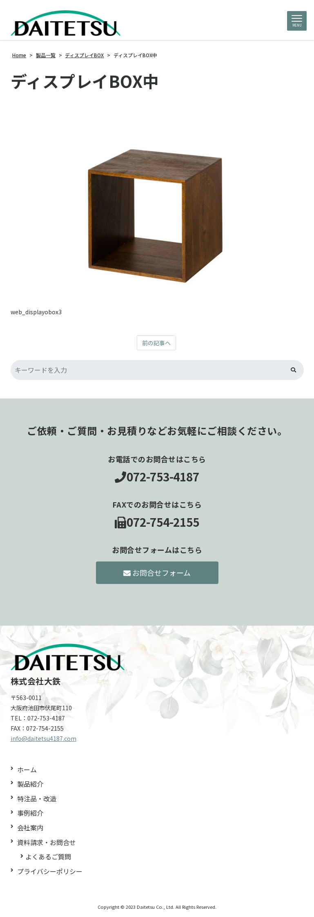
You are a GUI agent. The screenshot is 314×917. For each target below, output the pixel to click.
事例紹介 (30, 813)
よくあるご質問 (48, 856)
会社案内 (30, 827)
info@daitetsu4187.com (43, 738)
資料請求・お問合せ (46, 842)
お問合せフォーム (157, 572)
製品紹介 (30, 784)
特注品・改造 (36, 798)
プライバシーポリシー (49, 871)
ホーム (27, 769)
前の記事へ (156, 343)
